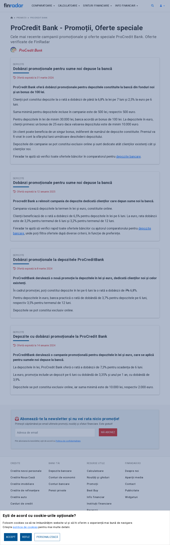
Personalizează (47, 536)
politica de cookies (25, 527)
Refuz (26, 536)
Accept (10, 536)
